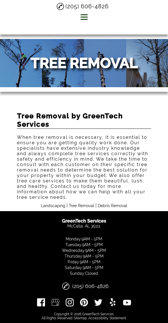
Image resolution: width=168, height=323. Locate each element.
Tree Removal (81, 205)
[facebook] (41, 302)
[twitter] (98, 302)
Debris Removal (112, 205)
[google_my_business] (55, 302)
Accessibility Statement (107, 318)
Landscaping (53, 205)
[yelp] (113, 302)
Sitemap (80, 318)
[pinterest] (84, 302)
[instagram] (70, 302)
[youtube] (127, 302)
